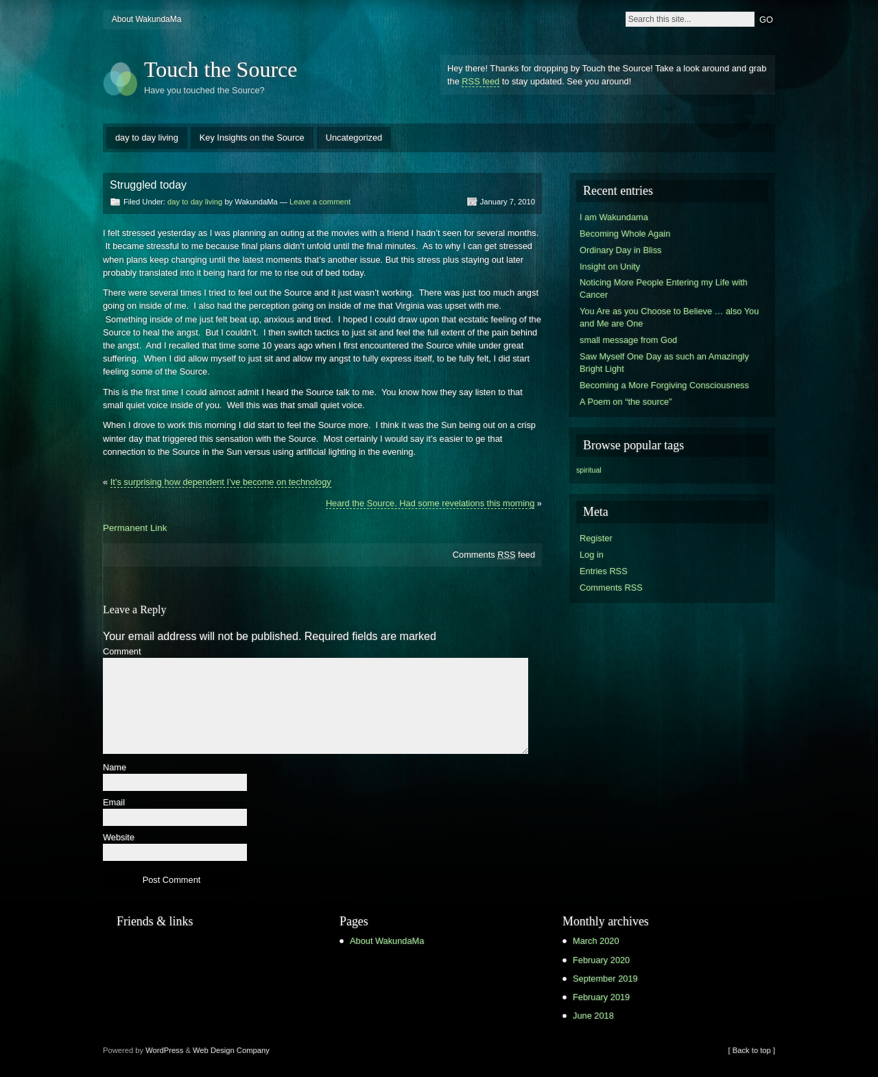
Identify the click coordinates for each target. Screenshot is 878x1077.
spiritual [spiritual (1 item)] (589, 470)
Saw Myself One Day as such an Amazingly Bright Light (664, 362)
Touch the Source (220, 69)
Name (114, 768)
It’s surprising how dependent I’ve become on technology (220, 482)
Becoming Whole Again (625, 233)
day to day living (146, 137)
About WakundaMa (147, 19)
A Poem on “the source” (626, 402)
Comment (122, 652)
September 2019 (605, 978)
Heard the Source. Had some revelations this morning (430, 503)
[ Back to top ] (751, 1050)
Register (596, 538)
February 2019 (601, 997)
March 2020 (596, 941)
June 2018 (593, 1015)
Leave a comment (320, 202)
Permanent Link (135, 528)
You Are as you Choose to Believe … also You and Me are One (669, 317)
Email (114, 802)
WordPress (164, 1050)
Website (118, 837)
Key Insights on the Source (252, 137)
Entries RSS (604, 571)
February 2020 (601, 960)
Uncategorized (354, 137)
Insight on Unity (610, 266)
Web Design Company (231, 1050)
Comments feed (494, 554)
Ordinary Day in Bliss (620, 250)
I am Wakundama (614, 217)
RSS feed (480, 81)
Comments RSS (611, 587)
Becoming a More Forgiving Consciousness (664, 385)
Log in (592, 554)
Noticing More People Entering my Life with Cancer (664, 288)
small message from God (628, 340)
